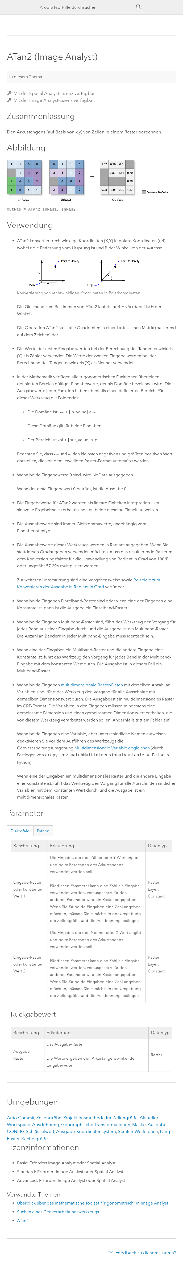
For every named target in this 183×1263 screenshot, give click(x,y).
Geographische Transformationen (95, 1124)
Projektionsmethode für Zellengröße (100, 1117)
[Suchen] (139, 7)
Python (43, 831)
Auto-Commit (20, 1117)
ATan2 (23, 1220)
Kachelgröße (34, 1138)
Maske (139, 1124)
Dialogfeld (20, 831)
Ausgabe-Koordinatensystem (86, 1131)
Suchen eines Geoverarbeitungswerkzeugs (58, 1211)
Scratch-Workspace (138, 1131)
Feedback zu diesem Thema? (145, 1252)
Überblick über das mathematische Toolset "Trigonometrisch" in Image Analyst (92, 1203)
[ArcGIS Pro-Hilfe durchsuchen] (86, 7)
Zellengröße (48, 1117)
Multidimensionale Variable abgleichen (112, 747)
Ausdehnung (45, 1124)
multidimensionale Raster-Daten (92, 684)
